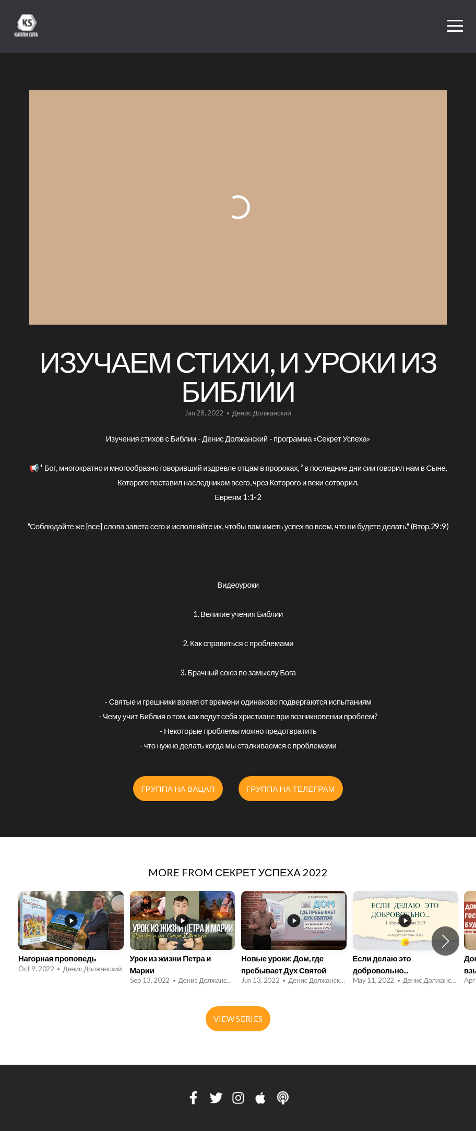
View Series (238, 1018)
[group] (71, 935)
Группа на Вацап (178, 788)
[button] (445, 941)
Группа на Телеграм (290, 788)
